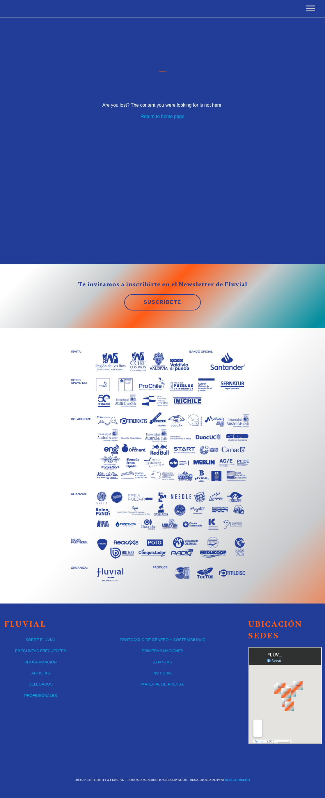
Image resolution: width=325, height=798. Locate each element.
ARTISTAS (40, 673)
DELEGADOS (41, 684)
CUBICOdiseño (237, 780)
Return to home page (162, 116)
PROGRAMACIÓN (40, 662)
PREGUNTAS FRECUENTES (40, 651)
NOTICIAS (162, 673)
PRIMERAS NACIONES (162, 651)
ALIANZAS (162, 662)
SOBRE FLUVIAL (40, 640)
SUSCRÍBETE (163, 302)
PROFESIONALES (40, 695)
